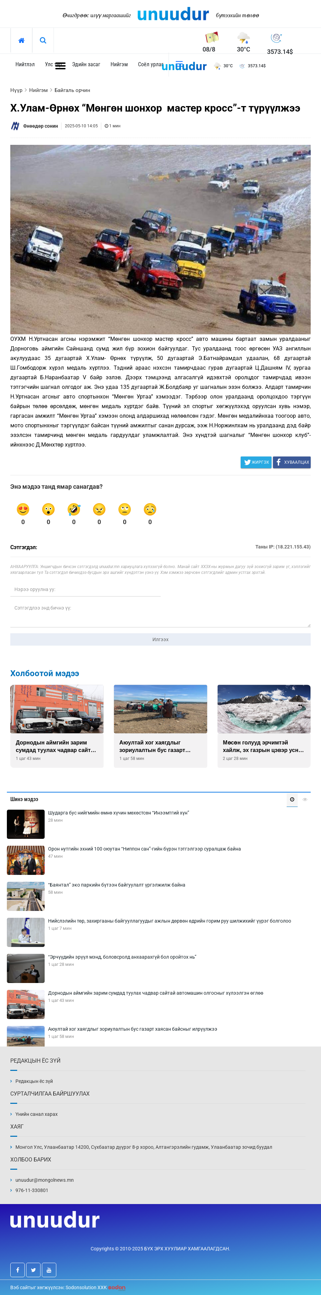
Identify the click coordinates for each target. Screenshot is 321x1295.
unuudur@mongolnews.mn (44, 1180)
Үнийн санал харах (36, 1114)
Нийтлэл (25, 64)
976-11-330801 (31, 1190)
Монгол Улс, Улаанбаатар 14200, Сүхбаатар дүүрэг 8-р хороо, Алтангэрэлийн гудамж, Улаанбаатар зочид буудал (143, 1147)
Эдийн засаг (86, 64)
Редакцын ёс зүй (34, 1081)
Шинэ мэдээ (24, 799)
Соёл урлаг (150, 64)
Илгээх (160, 639)
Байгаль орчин (72, 90)
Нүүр (16, 90)
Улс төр (53, 64)
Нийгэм (119, 64)
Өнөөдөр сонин (40, 126)
